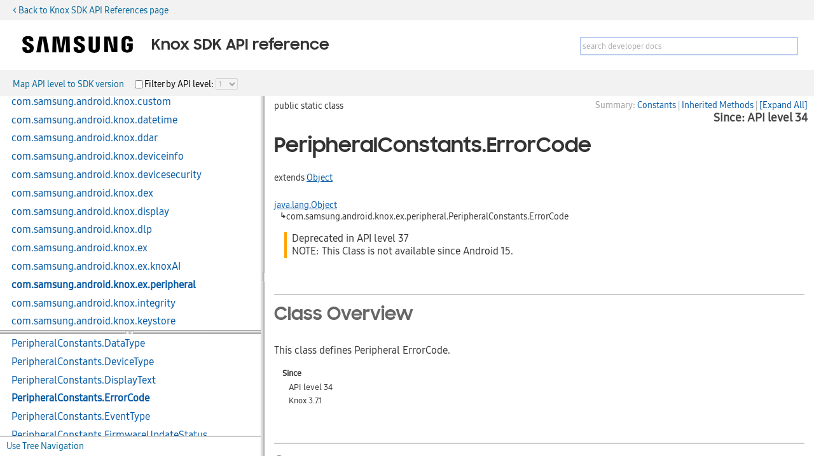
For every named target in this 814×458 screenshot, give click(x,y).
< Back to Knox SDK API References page (91, 10)
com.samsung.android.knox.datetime (94, 120)
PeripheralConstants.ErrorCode (80, 398)
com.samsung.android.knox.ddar (84, 138)
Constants (656, 105)
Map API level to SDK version (68, 84)
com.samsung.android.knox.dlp (81, 229)
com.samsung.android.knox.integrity (93, 303)
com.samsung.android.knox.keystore (93, 321)
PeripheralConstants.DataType (78, 343)
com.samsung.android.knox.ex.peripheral (103, 285)
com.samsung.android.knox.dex (82, 193)
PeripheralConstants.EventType (80, 416)
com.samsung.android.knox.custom (91, 101)
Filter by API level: (180, 84)
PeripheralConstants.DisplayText (83, 380)
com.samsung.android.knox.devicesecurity (106, 175)
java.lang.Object (305, 205)
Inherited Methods (718, 105)
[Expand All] (783, 105)
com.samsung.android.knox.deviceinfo (97, 156)
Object (320, 177)
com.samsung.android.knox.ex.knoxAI (96, 266)
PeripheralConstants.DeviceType (82, 362)
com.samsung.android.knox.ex (79, 248)
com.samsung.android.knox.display (90, 211)
